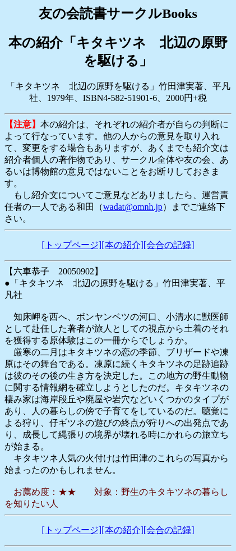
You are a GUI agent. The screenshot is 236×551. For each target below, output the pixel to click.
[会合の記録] (169, 245)
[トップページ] (72, 245)
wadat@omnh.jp (133, 207)
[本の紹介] (122, 245)
